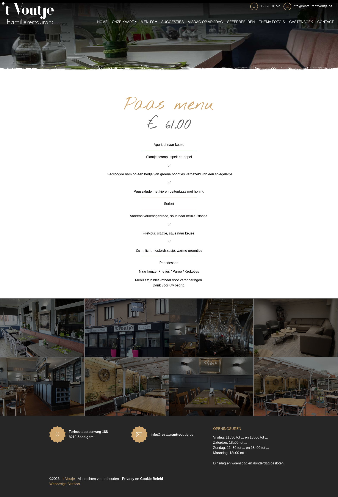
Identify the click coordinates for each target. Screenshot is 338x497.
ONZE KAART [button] (123, 22)
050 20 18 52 (270, 6)
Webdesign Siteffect (64, 484)
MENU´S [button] (147, 22)
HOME (102, 22)
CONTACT (325, 22)
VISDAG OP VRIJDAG (205, 22)
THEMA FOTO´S (272, 22)
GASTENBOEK (301, 22)
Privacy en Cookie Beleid (142, 479)
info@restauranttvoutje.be (312, 6)
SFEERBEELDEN (241, 22)
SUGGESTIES (172, 22)
